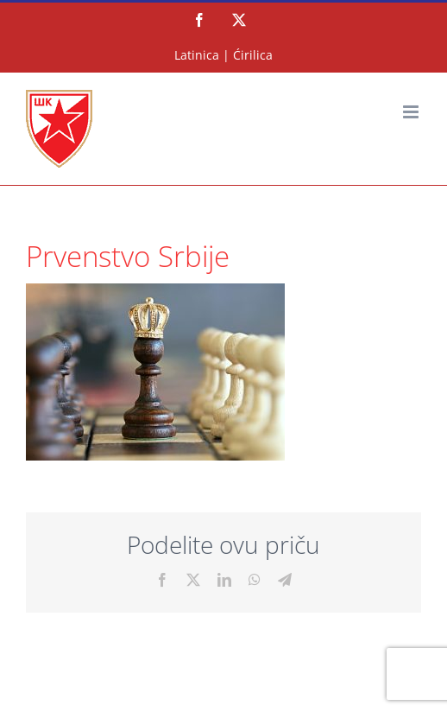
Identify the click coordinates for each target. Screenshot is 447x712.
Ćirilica (253, 55)
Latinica (196, 55)
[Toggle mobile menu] (412, 112)
